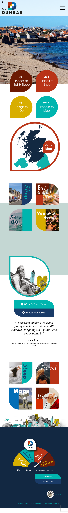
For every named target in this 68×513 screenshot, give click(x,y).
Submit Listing (48, 476)
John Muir (34, 340)
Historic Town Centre (34, 304)
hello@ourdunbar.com (53, 503)
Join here (53, 494)
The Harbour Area (34, 313)
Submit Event (48, 481)
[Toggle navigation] (62, 8)
